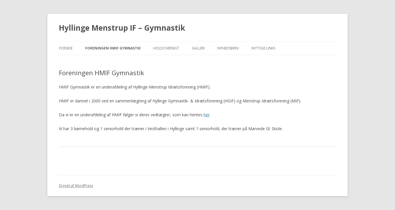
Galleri (198, 48)
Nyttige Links (263, 48)
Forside (65, 48)
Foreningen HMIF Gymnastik (113, 48)
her (207, 114)
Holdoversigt (166, 48)
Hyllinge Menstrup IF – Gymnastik (122, 28)
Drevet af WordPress (76, 185)
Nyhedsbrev (228, 48)
